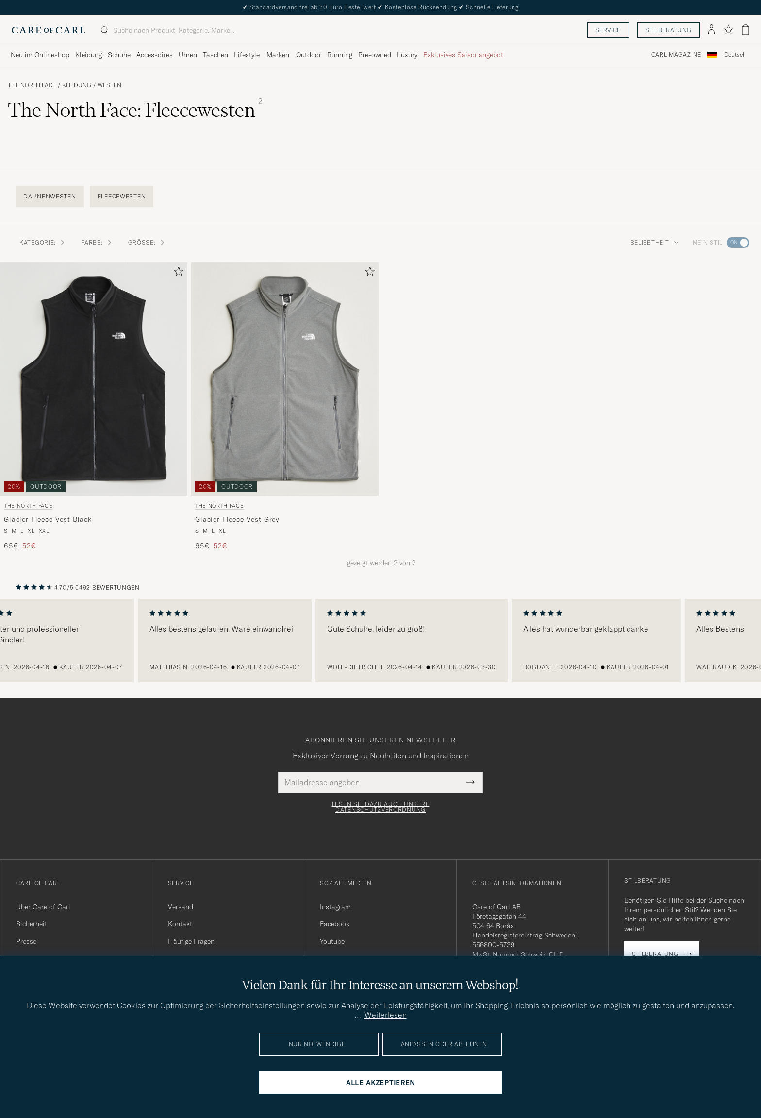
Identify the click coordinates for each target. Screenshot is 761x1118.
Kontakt (180, 924)
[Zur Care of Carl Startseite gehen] (48, 30)
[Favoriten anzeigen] (728, 29)
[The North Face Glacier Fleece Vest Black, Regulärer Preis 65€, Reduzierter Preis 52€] (93, 406)
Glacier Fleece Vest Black (48, 519)
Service (608, 29)
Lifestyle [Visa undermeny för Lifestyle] (247, 54)
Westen (109, 85)
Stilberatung (668, 29)
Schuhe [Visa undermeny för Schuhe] (119, 54)
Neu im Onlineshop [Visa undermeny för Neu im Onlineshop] (40, 54)
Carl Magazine (676, 54)
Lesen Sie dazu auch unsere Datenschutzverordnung (381, 807)
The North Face (32, 85)
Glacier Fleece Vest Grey (237, 519)
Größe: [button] (146, 242)
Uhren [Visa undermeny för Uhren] (188, 54)
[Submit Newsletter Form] (470, 782)
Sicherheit (31, 924)
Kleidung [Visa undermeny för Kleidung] (88, 54)
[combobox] (735, 55)
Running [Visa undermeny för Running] (339, 54)
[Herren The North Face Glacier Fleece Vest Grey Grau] (285, 379)
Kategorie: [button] (42, 242)
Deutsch (735, 54)
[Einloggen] (711, 30)
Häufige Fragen (191, 941)
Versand (180, 907)
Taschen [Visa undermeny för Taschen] (215, 54)
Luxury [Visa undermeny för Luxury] (407, 54)
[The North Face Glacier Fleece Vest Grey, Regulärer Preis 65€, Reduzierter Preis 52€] (285, 406)
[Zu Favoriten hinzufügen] (176, 273)
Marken (277, 54)
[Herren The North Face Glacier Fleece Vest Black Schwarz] (93, 379)
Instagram (335, 907)
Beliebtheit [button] (654, 242)
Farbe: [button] (96, 242)
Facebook (334, 924)
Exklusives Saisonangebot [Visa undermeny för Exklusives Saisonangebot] (463, 54)
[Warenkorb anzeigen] (745, 29)
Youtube (332, 941)
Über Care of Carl (43, 907)
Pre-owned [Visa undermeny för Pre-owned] (374, 54)
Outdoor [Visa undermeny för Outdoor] (308, 54)
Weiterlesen (385, 1014)
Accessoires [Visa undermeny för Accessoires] (154, 54)
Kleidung (76, 85)
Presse (26, 941)
